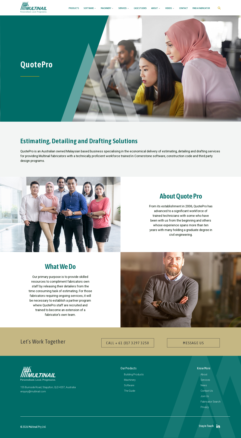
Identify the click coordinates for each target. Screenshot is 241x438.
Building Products (134, 374)
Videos (168, 8)
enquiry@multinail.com (33, 391)
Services (122, 8)
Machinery (106, 8)
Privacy (205, 407)
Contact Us (207, 390)
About (154, 8)
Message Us (193, 343)
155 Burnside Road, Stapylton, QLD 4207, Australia (48, 387)
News (204, 385)
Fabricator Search (211, 401)
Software (89, 8)
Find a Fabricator (201, 8)
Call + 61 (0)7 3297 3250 (127, 343)
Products (74, 8)
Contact (183, 8)
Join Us (205, 396)
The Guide (129, 390)
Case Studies (140, 8)
